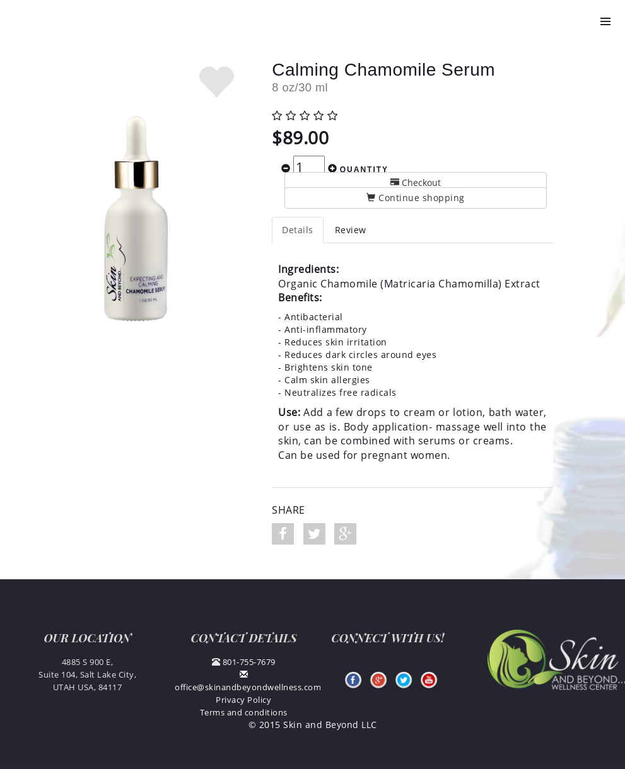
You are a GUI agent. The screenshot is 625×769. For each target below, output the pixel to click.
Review (350, 230)
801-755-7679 (249, 662)
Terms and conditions (244, 712)
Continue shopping (415, 198)
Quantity (364, 169)
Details (297, 230)
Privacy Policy (243, 699)
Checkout (415, 182)
